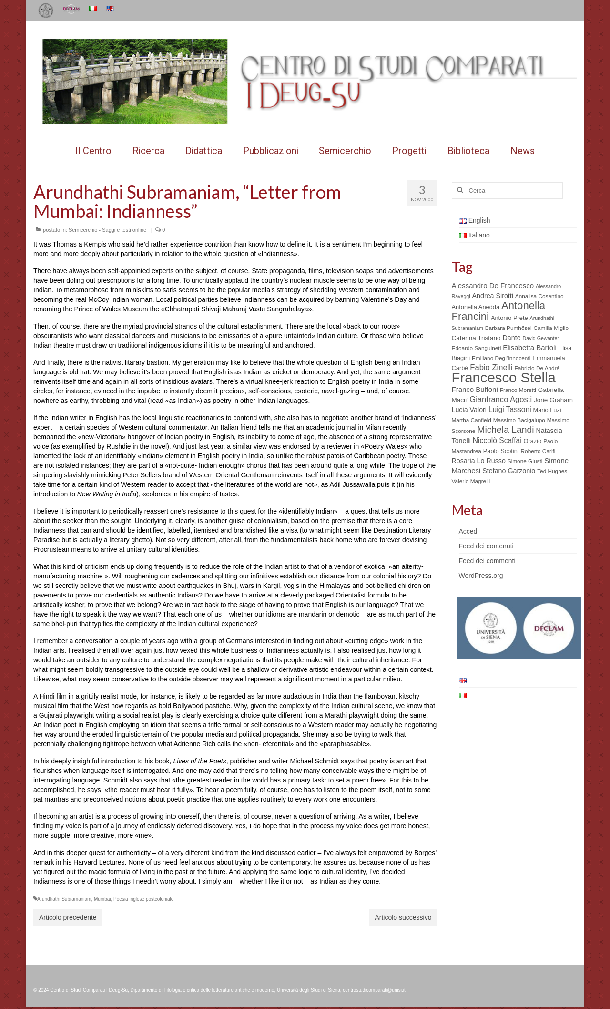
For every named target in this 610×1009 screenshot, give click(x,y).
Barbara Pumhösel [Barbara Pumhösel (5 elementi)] (508, 328)
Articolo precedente (68, 917)
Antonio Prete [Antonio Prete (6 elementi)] (509, 317)
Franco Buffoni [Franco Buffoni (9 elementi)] (475, 389)
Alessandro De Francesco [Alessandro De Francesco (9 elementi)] (493, 285)
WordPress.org (481, 575)
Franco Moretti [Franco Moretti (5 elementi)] (518, 390)
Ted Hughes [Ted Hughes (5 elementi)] (552, 471)
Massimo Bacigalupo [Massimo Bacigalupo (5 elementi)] (519, 420)
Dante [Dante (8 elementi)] (512, 337)
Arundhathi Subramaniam (64, 899)
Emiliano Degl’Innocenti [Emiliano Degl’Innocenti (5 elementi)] (501, 358)
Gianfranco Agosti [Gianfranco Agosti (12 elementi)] (500, 399)
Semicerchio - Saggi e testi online (107, 230)
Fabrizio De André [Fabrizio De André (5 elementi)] (537, 368)
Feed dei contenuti (486, 546)
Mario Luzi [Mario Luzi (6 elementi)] (547, 409)
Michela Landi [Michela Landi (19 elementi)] (505, 429)
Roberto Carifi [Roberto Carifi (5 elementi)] (538, 451)
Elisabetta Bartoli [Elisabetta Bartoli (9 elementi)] (530, 347)
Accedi (469, 531)
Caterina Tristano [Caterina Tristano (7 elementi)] (476, 337)
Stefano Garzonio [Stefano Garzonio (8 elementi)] (508, 470)
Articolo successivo (403, 917)
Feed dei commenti (487, 561)
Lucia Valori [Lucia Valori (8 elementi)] (469, 409)
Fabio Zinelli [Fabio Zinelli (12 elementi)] (491, 367)
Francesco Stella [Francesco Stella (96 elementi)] (504, 377)
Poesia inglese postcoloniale (143, 899)
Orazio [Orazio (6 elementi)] (532, 440)
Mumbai (102, 899)
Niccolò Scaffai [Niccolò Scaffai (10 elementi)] (497, 440)
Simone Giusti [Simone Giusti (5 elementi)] (525, 461)
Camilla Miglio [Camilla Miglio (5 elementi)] (551, 328)
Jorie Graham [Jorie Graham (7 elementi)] (553, 399)
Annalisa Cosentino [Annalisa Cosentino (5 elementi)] (539, 296)
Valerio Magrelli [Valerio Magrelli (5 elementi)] (471, 481)
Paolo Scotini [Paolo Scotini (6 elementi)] (501, 450)
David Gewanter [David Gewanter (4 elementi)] (541, 338)
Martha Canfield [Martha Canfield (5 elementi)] (471, 420)
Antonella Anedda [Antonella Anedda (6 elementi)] (476, 306)
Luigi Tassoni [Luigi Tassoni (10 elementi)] (509, 409)
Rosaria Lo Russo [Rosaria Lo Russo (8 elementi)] (479, 460)
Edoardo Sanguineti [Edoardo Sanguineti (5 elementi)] (476, 348)
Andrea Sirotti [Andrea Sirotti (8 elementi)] (492, 295)
